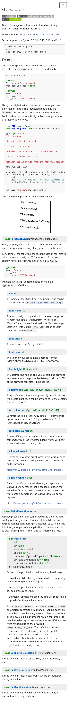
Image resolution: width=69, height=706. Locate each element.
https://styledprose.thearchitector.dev (40, 34)
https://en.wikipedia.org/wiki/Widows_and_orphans (35, 469)
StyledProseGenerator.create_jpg (44, 303)
